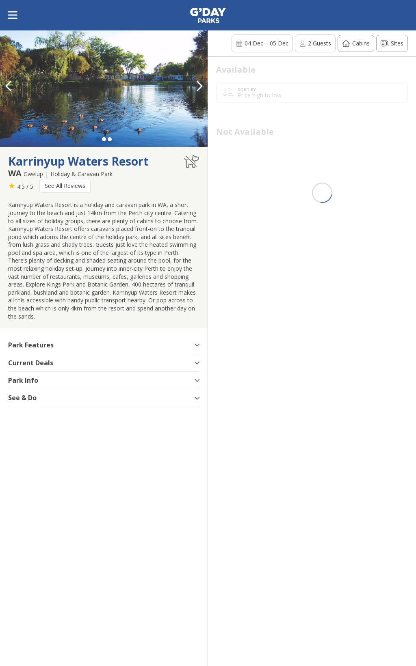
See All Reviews (65, 186)
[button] (199, 86)
